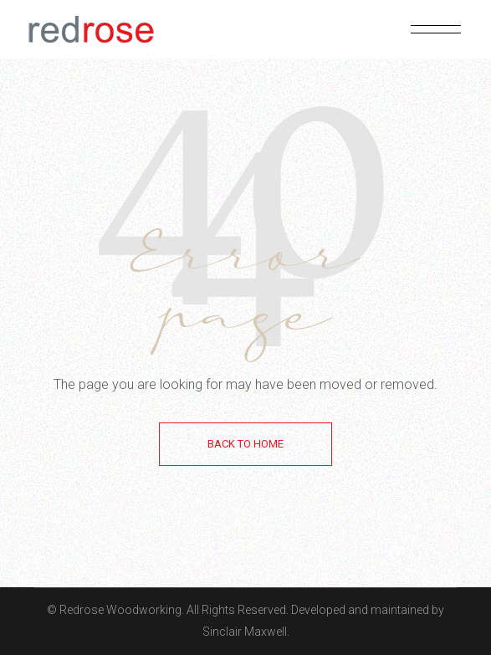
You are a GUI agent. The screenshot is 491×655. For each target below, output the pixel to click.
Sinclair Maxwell (244, 631)
